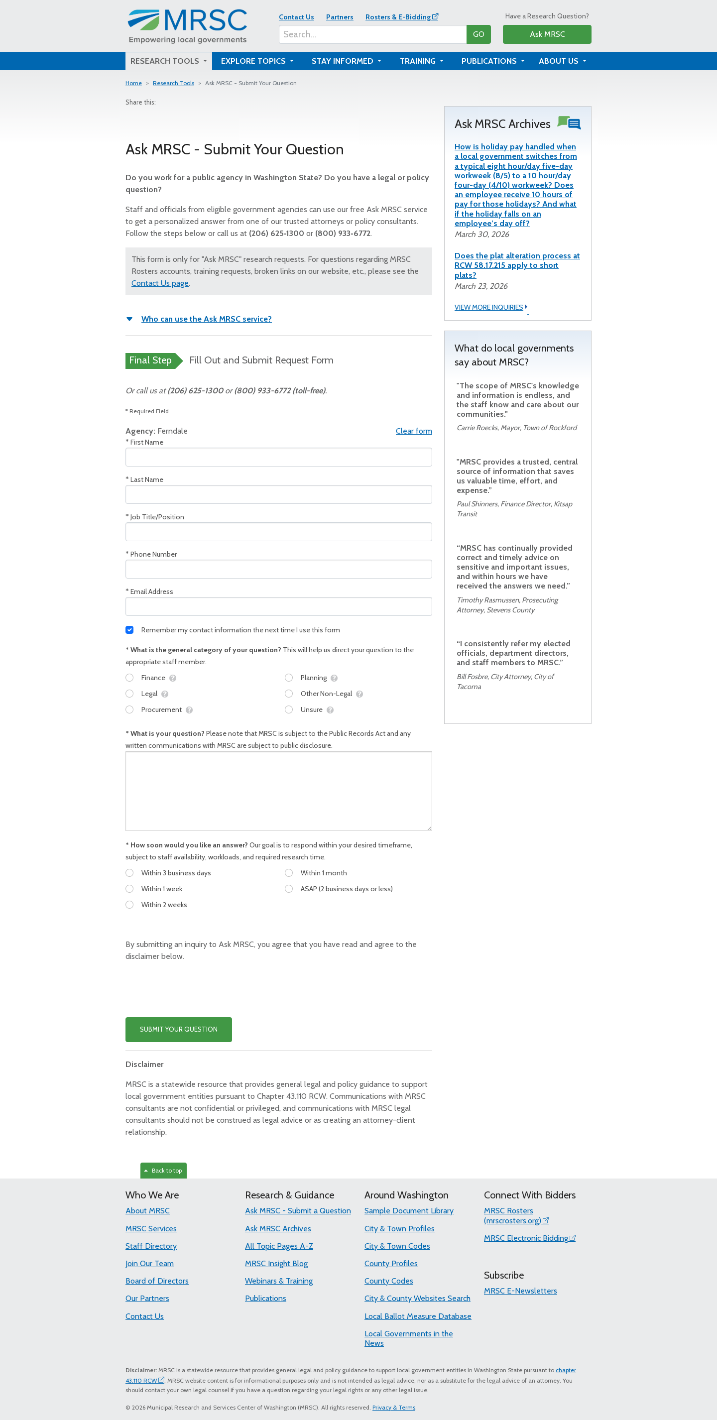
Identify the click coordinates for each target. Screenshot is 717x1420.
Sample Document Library (409, 1210)
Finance (153, 677)
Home (133, 83)
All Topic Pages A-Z (279, 1246)
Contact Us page (160, 283)
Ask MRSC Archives (278, 1228)
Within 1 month (324, 872)
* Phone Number (151, 554)
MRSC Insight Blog (276, 1263)
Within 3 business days (176, 872)
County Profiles (391, 1263)
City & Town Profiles (399, 1228)
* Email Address (149, 591)
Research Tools (173, 83)
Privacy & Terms (393, 1407)
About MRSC (147, 1210)
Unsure (312, 709)
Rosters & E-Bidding (398, 16)
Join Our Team (149, 1263)
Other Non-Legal (326, 693)
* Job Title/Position (154, 516)
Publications (265, 1298)
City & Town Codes (397, 1246)
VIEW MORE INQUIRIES (492, 307)
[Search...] (373, 34)
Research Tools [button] (165, 61)
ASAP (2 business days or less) (347, 888)
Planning (314, 677)
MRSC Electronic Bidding (526, 1238)
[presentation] (201, 989)
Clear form (414, 431)
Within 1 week (161, 888)
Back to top (163, 1170)
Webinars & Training (279, 1281)
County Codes (388, 1281)
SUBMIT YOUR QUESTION (179, 1029)
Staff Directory (151, 1246)
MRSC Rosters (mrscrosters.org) (512, 1215)
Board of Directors (157, 1281)
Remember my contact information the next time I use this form (240, 629)
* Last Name (144, 479)
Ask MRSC (547, 34)
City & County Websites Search (417, 1298)
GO (478, 34)
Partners (340, 16)
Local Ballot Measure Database (418, 1316)
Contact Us (296, 16)
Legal (149, 693)
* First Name (144, 442)
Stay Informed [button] (343, 61)
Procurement (161, 709)
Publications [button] (490, 61)
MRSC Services (151, 1228)
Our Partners (147, 1298)
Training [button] (419, 61)
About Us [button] (560, 61)
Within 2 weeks (164, 904)
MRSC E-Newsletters (520, 1291)
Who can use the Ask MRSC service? (206, 319)
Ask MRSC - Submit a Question (298, 1210)
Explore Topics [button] (254, 61)
